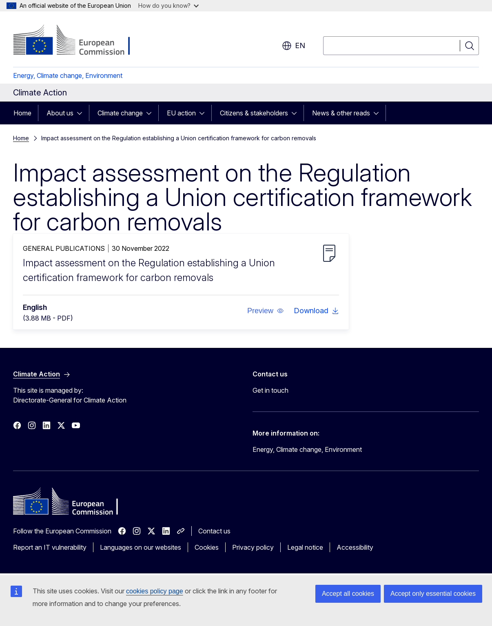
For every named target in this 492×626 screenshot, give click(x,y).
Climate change (120, 113)
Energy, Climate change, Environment (67, 75)
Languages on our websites (140, 547)
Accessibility (355, 547)
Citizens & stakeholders (254, 113)
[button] (265, 310)
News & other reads (341, 113)
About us (60, 113)
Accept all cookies (348, 593)
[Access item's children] (82, 113)
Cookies (207, 547)
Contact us (214, 531)
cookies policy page (154, 591)
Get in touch (270, 390)
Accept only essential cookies (433, 593)
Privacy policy (253, 547)
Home (22, 113)
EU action (181, 113)
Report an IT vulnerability (49, 547)
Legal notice (305, 547)
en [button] (293, 46)
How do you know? (168, 5)
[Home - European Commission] (79, 40)
